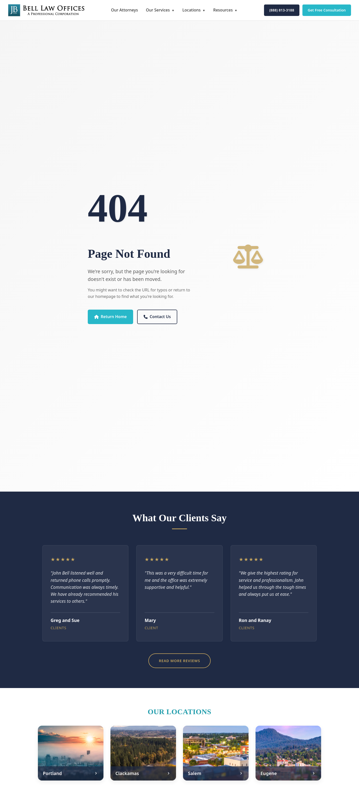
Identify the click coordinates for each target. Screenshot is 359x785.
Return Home (110, 316)
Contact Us (157, 316)
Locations (191, 10)
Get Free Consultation (327, 10)
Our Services (158, 10)
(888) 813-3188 (281, 10)
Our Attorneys (124, 10)
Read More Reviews (179, 660)
